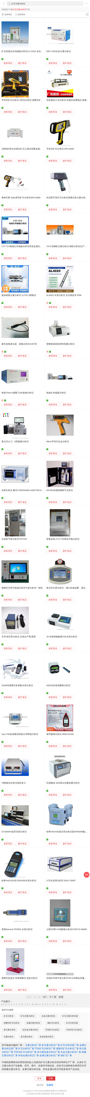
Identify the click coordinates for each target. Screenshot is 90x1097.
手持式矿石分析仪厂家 (25, 1052)
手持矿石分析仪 (52, 1030)
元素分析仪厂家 (33, 1045)
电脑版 (49, 1085)
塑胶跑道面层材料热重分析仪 (60, 344)
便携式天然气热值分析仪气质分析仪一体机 (22, 588)
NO (36, 1004)
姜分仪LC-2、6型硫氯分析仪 (15, 441)
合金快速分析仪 (46, 1037)
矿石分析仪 (8, 1016)
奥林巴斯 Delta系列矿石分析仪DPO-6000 (20, 197)
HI (22, 1004)
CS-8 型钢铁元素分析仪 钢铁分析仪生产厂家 (67, 246)
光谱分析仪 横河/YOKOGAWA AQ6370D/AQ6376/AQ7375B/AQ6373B (34, 490)
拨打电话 (22, 63)
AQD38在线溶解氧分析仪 (58, 685)
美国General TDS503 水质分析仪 (17, 929)
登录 (39, 1078)
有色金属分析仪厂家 (28, 1055)
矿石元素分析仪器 (70, 1016)
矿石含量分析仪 (27, 1016)
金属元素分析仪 (33, 1023)
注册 (51, 1078)
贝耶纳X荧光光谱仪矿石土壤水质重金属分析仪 (23, 149)
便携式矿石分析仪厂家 (67, 1048)
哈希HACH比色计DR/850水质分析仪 (18, 880)
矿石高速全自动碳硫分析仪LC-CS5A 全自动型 (23, 51)
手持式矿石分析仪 (74, 1030)
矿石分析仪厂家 (26, 1048)
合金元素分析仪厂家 (71, 1052)
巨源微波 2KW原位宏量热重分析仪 (62, 783)
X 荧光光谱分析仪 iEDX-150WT (61, 880)
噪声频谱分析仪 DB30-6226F (60, 734)
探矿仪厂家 (66, 1055)
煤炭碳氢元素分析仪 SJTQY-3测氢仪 (18, 295)
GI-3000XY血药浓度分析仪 (14, 831)
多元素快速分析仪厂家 (48, 1052)
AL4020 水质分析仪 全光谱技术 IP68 (63, 295)
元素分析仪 (8, 1037)
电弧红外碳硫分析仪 (56, 393)
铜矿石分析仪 (53, 1023)
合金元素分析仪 (48, 1016)
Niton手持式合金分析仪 (57, 441)
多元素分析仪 (26, 1037)
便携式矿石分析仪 (11, 1023)
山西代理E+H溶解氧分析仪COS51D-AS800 (66, 929)
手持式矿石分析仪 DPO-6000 (60, 149)
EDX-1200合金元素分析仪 (58, 51)
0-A (2, 1004)
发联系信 (8, 63)
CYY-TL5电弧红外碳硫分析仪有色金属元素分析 (23, 246)
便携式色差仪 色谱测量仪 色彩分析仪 (19, 978)
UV (53, 1004)
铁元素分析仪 (9, 1030)
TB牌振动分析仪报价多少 (13, 783)
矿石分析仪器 (72, 1023)
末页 (61, 997)
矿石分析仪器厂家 (70, 1045)
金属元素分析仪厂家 (49, 1055)
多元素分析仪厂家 (51, 1045)
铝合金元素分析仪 (30, 1030)
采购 (86, 875)
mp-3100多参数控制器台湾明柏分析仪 (19, 734)
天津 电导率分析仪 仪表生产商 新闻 (18, 636)
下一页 (52, 997)
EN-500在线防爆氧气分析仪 (59, 490)
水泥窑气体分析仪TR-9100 (14, 539)
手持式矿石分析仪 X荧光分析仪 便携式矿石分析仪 (25, 100)
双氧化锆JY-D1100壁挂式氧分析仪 (62, 539)
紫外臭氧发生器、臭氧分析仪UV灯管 (19, 344)
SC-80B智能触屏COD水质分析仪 (61, 636)
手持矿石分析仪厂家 (45, 1048)
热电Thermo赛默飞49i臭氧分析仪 (17, 393)
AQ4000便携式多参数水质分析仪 (17, 685)
